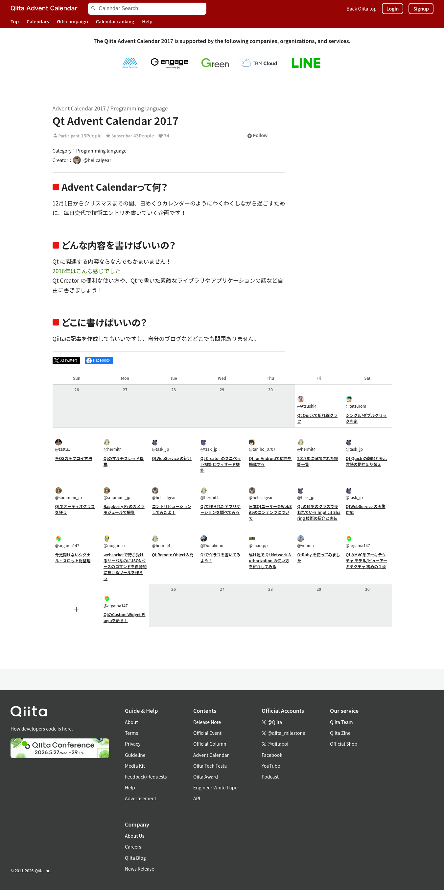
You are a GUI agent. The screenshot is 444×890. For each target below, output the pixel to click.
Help (147, 21)
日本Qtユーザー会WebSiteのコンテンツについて (270, 512)
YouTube (271, 765)
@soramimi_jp (68, 493)
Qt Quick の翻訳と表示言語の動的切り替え (366, 461)
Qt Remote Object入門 (172, 554)
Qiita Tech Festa (210, 765)
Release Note (207, 722)
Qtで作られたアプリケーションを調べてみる (220, 509)
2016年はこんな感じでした (87, 271)
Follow (257, 135)
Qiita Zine (340, 733)
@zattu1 (62, 445)
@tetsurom (356, 402)
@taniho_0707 (262, 445)
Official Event (207, 733)
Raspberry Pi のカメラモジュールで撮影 (124, 509)
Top (15, 21)
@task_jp (160, 445)
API (196, 798)
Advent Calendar (211, 755)
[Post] (66, 360)
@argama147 (67, 541)
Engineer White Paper (216, 787)
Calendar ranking (115, 21)
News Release (139, 868)
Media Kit (135, 765)
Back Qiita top (362, 8)
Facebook (272, 755)
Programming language (139, 108)
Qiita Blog (135, 857)
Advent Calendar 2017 (79, 108)
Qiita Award (205, 776)
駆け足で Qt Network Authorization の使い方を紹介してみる (270, 560)
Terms (131, 733)
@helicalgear (164, 493)
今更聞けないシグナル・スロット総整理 (73, 557)
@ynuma (305, 541)
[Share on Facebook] (99, 360)
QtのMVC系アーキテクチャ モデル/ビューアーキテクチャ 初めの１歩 (366, 560)
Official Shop (343, 743)
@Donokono (211, 541)
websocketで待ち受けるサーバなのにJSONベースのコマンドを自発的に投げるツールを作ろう (125, 566)
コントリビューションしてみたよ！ (171, 509)
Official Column (209, 743)
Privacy (132, 743)
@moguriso (114, 541)
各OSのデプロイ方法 (73, 458)
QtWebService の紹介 (172, 458)
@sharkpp (258, 541)
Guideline (135, 755)
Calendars (38, 21)
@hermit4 (113, 445)
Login (392, 8)
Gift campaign (72, 21)
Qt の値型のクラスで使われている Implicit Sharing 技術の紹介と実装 (318, 512)
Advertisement (140, 798)
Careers (133, 846)
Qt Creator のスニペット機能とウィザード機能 (220, 464)
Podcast (270, 776)
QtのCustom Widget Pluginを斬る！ (125, 617)
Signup (421, 8)
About (131, 722)
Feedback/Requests (146, 776)
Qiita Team (341, 722)
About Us (134, 835)
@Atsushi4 (307, 402)
